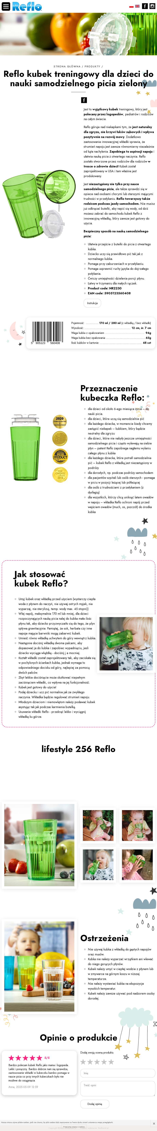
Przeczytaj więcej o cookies (74, 1126)
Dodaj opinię (94, 1104)
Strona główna (67, 66)
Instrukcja (92, 303)
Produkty (92, 66)
